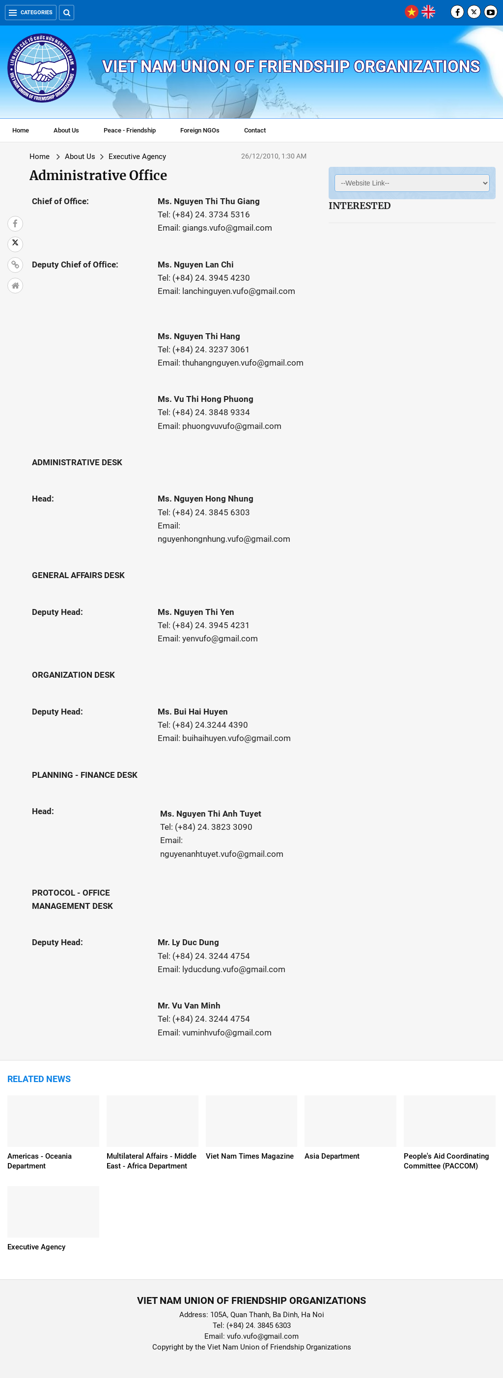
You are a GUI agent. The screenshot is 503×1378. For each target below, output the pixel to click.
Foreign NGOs (200, 130)
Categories (31, 12)
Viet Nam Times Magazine (250, 1156)
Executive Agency (137, 156)
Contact (255, 130)
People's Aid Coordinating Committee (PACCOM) (446, 1161)
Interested (360, 206)
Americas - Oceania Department (39, 1161)
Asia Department (332, 1156)
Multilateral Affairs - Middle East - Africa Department (151, 1161)
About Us (66, 130)
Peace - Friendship (130, 130)
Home (20, 130)
